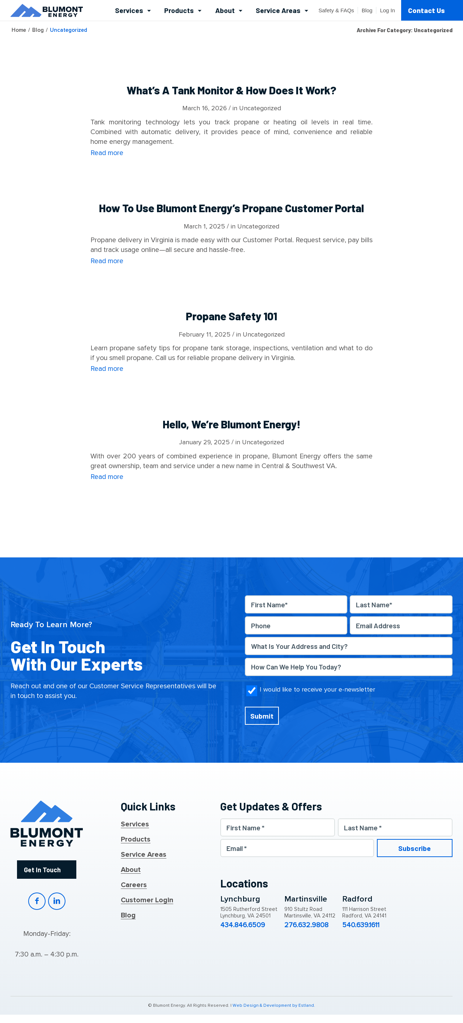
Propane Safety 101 (231, 315)
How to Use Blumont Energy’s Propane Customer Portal (231, 207)
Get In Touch (42, 870)
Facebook (37, 901)
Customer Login (147, 900)
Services (135, 824)
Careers (134, 885)
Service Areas (143, 855)
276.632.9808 (306, 925)
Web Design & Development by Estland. (274, 1005)
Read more (106, 153)
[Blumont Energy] (46, 10)
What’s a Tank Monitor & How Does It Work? (231, 90)
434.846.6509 (242, 925)
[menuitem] (133, 10)
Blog (128, 915)
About (131, 870)
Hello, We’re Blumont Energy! (232, 424)
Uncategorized (260, 108)
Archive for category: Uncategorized (405, 30)
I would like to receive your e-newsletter (317, 689)
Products (135, 839)
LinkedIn (56, 901)
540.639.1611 (360, 925)
